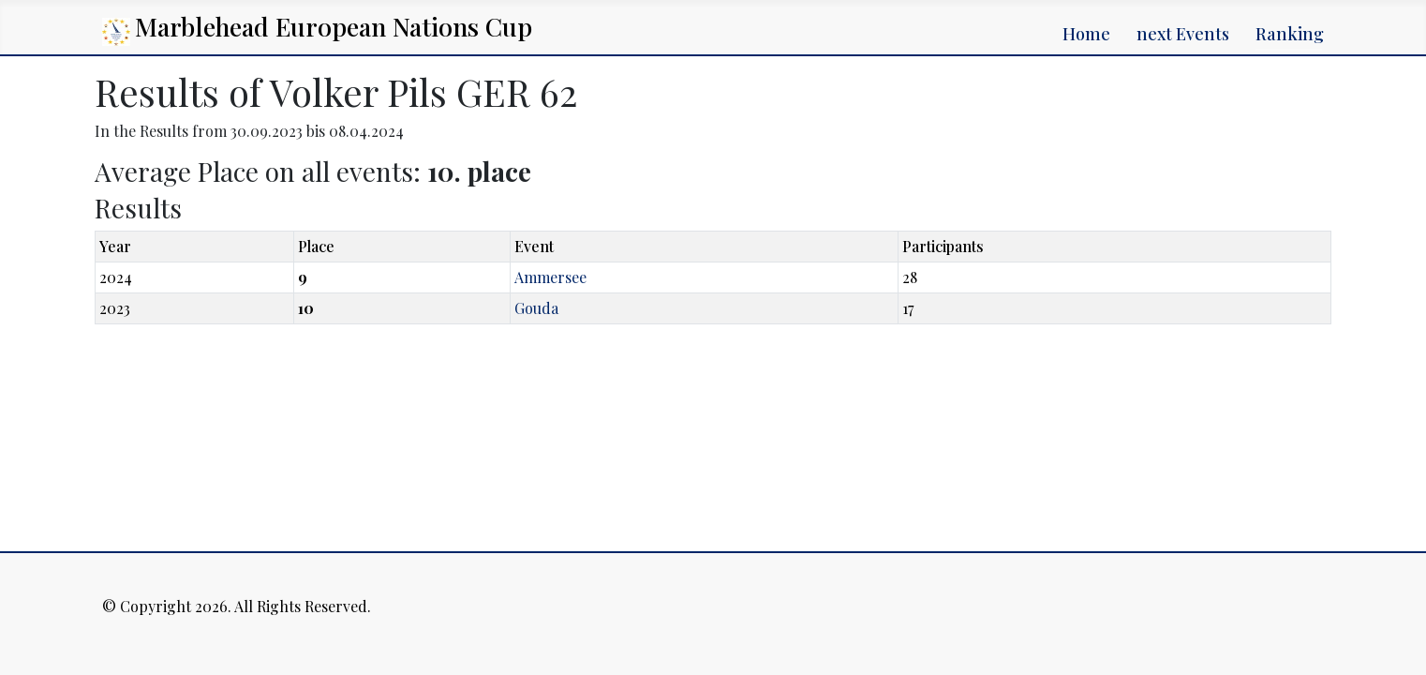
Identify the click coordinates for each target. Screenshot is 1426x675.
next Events (1182, 33)
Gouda (536, 308)
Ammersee (550, 277)
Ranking (1289, 33)
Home (1086, 33)
